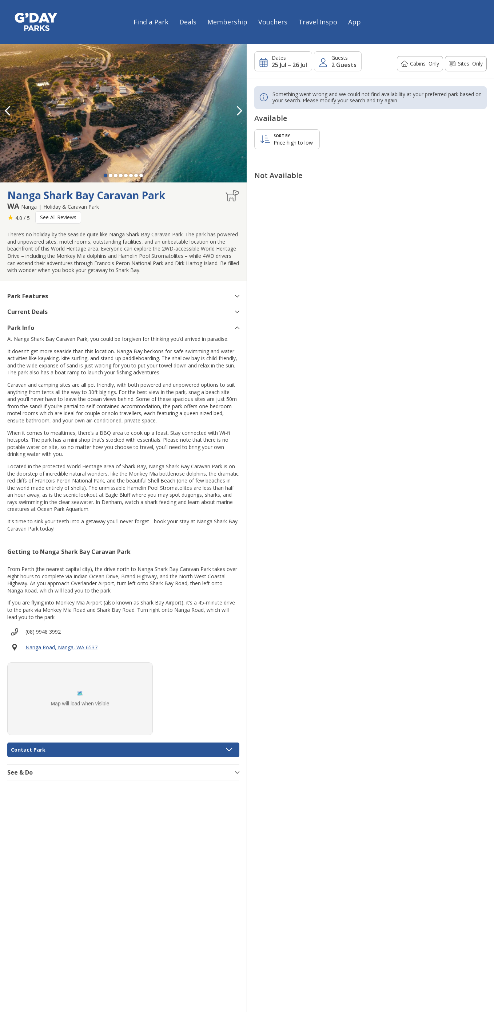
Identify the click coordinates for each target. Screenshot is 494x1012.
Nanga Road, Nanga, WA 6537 (61, 647)
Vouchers (272, 21)
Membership (227, 21)
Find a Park (151, 21)
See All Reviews (58, 217)
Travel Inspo (317, 21)
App (354, 21)
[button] (239, 110)
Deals (187, 21)
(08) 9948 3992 (43, 631)
